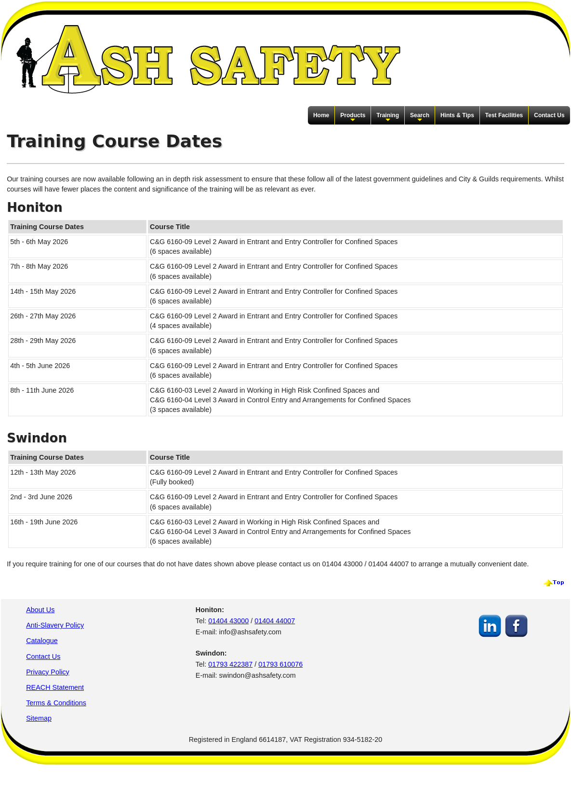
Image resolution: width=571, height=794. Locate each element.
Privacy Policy (47, 672)
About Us (40, 610)
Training (387, 117)
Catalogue (42, 640)
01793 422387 (230, 664)
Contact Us (549, 115)
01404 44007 (274, 621)
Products (352, 117)
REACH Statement (55, 687)
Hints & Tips (457, 115)
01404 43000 (228, 621)
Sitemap (39, 718)
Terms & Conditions (56, 703)
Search (419, 117)
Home (321, 115)
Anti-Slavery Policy (55, 625)
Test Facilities (504, 115)
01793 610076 (280, 664)
